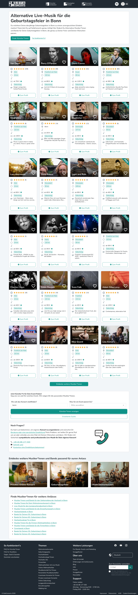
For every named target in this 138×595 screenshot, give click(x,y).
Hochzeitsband (43, 555)
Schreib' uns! (18, 445)
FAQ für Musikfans (10, 552)
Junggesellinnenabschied (46, 583)
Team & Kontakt (78, 559)
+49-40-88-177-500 (21, 442)
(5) (111, 189)
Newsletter (76, 575)
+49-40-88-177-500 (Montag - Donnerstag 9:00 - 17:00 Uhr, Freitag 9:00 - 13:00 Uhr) (86, 587)
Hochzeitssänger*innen (46, 557)
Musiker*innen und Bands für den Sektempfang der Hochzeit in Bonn (40, 500)
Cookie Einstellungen (129, 593)
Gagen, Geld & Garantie (12, 555)
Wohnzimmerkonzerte (45, 549)
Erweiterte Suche (69, 416)
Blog (74, 564)
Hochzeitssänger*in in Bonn (25, 520)
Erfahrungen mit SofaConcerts (83, 562)
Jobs (74, 567)
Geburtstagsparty (44, 552)
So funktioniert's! (38, 38)
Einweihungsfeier (44, 586)
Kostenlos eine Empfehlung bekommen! (28, 447)
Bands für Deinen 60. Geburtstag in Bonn (30, 517)
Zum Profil (24, 95)
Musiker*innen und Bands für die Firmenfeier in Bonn (34, 525)
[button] (124, 4)
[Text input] (118, 567)
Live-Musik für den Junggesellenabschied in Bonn (33, 506)
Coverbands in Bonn (22, 528)
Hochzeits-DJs (43, 560)
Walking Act (42, 588)
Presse (75, 570)
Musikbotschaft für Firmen (47, 570)
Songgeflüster (77, 552)
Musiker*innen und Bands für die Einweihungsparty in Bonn (37, 509)
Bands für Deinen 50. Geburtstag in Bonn (30, 514)
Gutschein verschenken (11, 557)
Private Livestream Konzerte (47, 578)
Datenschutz (112, 593)
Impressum (103, 593)
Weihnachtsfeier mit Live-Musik (49, 565)
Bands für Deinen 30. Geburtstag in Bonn (30, 531)
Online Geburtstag (44, 581)
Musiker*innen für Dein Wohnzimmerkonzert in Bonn (34, 503)
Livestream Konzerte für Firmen (49, 575)
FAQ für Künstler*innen (12, 549)
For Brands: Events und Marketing (84, 549)
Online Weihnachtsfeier (46, 568)
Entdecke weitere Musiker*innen (69, 384)
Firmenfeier (42, 562)
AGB (119, 593)
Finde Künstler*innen (20, 38)
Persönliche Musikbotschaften (48, 573)
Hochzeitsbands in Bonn (23, 511)
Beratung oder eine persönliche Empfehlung (28, 432)
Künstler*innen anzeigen (69, 411)
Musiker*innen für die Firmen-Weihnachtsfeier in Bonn (35, 523)
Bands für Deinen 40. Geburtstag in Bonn (30, 534)
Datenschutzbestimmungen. (120, 575)
